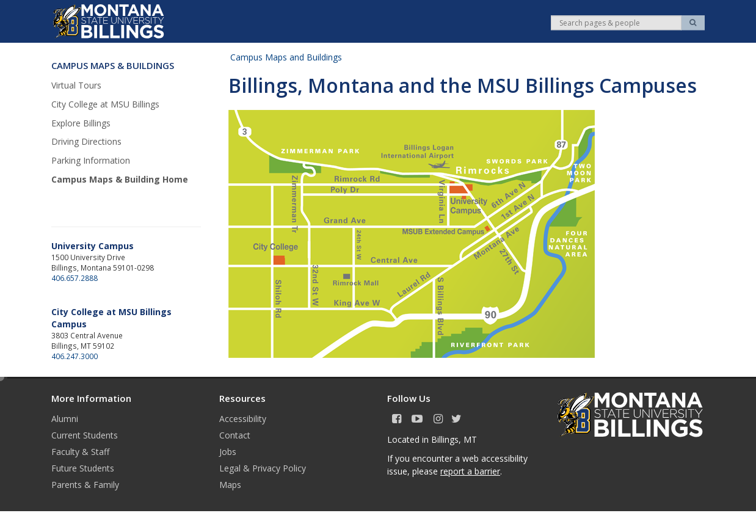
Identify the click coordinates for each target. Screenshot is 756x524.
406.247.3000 (74, 356)
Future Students (82, 468)
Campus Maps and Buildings (286, 57)
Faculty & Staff (80, 451)
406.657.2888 (74, 278)
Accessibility (242, 418)
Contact (234, 435)
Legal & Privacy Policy (262, 468)
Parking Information (90, 160)
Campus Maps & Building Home (119, 179)
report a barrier (470, 471)
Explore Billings (81, 123)
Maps (230, 484)
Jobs (227, 451)
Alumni (64, 418)
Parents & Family (85, 484)
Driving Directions (86, 141)
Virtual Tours (76, 85)
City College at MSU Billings (105, 104)
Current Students (84, 435)
